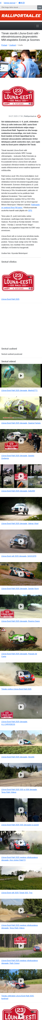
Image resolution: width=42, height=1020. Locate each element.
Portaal (4, 45)
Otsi (39, 7)
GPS (30, 210)
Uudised (12, 45)
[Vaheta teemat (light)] (8, 3)
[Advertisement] (21, 326)
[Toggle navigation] (37, 26)
